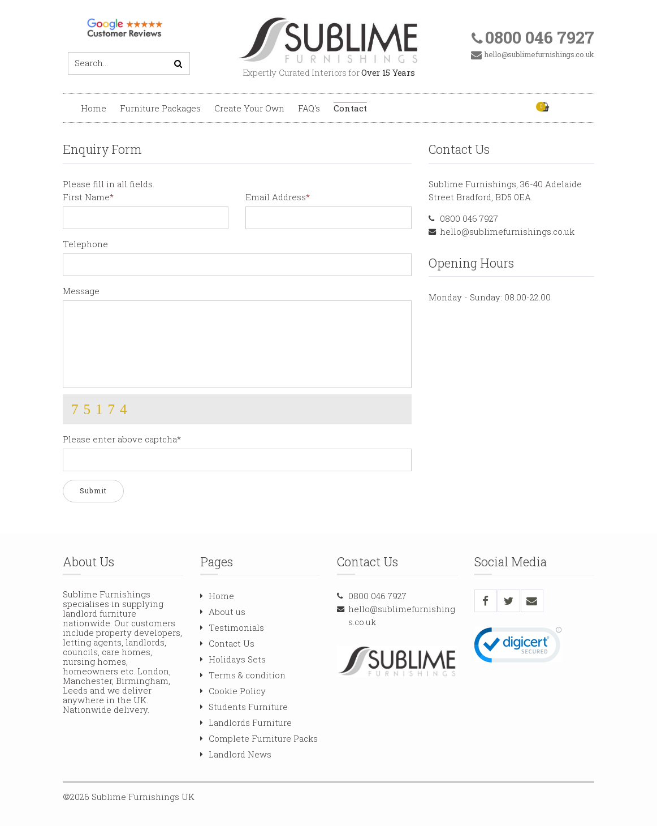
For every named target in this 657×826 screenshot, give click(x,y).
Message (81, 290)
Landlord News (235, 754)
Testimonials (232, 627)
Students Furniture (244, 706)
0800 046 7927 (469, 218)
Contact (350, 108)
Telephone (85, 243)
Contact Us (227, 643)
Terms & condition (243, 675)
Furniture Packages (160, 108)
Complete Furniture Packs (259, 738)
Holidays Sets (233, 659)
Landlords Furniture (246, 722)
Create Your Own (249, 108)
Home (93, 108)
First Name (86, 197)
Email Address (275, 197)
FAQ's (309, 108)
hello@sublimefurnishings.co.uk (507, 231)
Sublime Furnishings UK (143, 796)
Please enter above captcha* (122, 439)
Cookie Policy (233, 690)
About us (222, 611)
